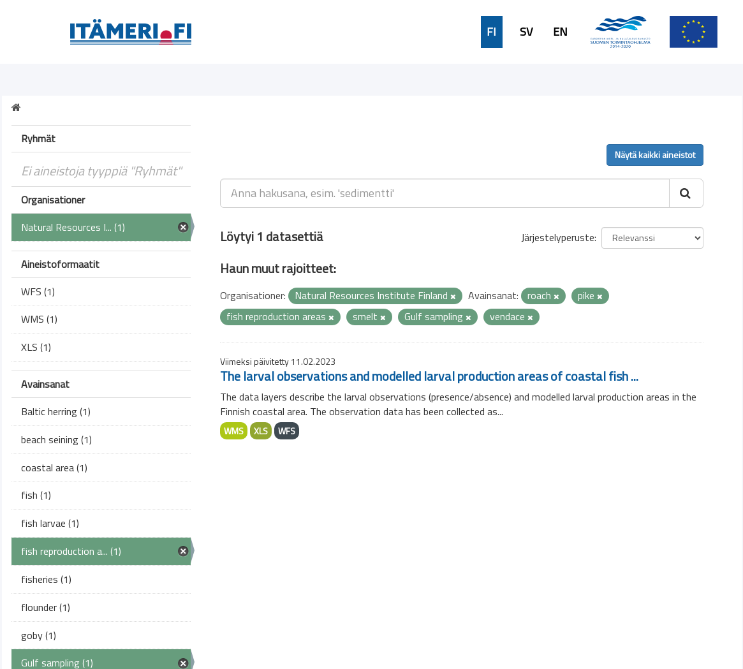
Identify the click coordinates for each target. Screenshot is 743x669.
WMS (234, 430)
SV (526, 32)
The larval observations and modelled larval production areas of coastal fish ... (429, 376)
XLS (261, 430)
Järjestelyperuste (557, 237)
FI (491, 32)
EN (560, 32)
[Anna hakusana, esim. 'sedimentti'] (445, 193)
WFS (286, 430)
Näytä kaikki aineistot (655, 154)
